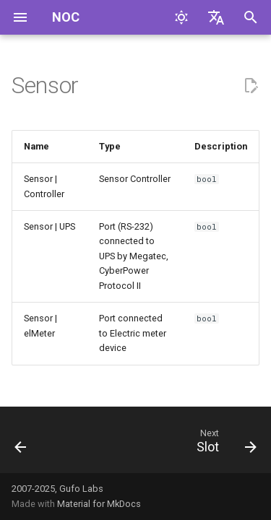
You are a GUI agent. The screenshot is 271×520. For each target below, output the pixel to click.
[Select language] (216, 17)
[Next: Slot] (224, 444)
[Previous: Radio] (21, 444)
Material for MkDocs (99, 503)
